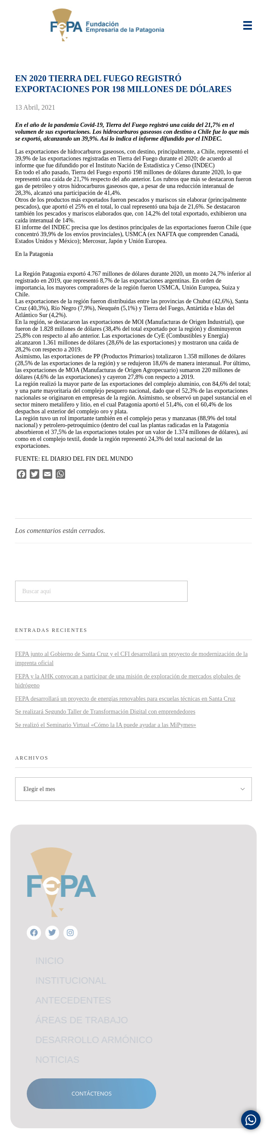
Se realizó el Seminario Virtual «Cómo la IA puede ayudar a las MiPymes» (105, 725)
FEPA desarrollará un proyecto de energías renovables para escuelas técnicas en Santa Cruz (125, 699)
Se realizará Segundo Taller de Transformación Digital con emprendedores (105, 711)
